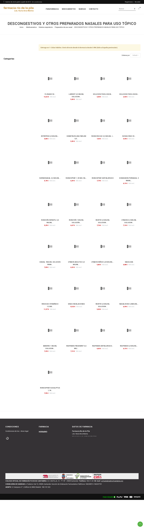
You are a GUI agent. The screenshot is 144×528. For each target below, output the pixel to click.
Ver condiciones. (36, 2)
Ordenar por (126, 55)
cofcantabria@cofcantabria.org (112, 509)
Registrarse (129, 2)
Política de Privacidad (12, 442)
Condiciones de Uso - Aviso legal (16, 431)
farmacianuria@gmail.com (81, 459)
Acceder (137, 2)
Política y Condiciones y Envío (15, 436)
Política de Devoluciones (13, 439)
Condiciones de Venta (13, 434)
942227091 (78, 462)
